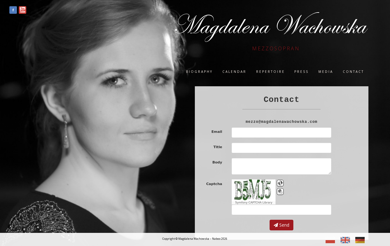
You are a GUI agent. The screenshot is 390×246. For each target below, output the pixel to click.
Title (217, 147)
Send (281, 225)
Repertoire (270, 71)
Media (325, 71)
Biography (199, 71)
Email (216, 132)
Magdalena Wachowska (268, 25)
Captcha (214, 184)
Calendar (234, 71)
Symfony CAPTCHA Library (253, 202)
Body (217, 162)
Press (301, 71)
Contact (353, 71)
